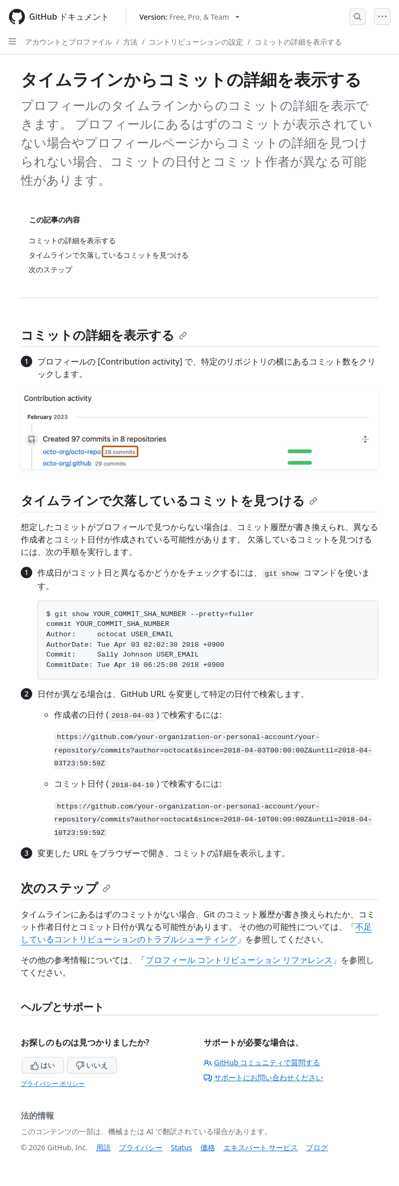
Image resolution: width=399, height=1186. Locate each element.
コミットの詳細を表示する (298, 42)
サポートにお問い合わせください (263, 1077)
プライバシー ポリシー (53, 1083)
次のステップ (66, 887)
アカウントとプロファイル (68, 42)
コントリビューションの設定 (196, 42)
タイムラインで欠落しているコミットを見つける (169, 500)
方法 (130, 42)
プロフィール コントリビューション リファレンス (238, 960)
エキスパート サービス (260, 1147)
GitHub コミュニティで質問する (262, 1062)
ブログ (317, 1147)
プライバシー (141, 1147)
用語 (103, 1147)
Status (181, 1147)
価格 (208, 1147)
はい (43, 1065)
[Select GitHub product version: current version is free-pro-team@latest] (189, 17)
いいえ (92, 1065)
